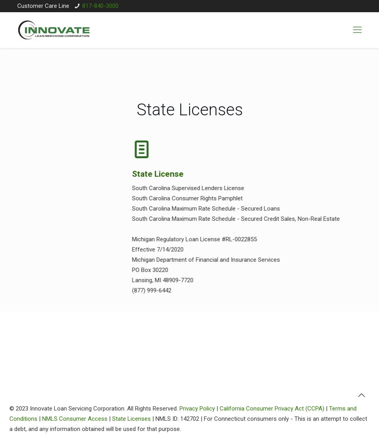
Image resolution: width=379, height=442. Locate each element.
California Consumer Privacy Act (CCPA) (272, 408)
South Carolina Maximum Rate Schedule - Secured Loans (203, 208)
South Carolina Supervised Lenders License (185, 188)
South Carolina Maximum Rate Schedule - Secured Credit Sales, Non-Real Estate (233, 218)
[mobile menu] (357, 30)
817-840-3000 (100, 5)
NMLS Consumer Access (74, 418)
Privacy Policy (197, 408)
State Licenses (131, 418)
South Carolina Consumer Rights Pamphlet (184, 198)
